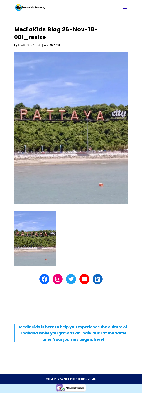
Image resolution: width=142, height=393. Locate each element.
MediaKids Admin (29, 45)
